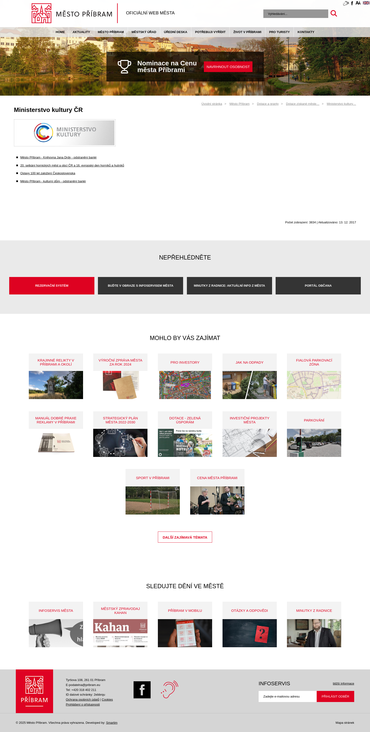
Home (60, 32)
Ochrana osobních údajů (82, 699)
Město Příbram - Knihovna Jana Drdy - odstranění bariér (58, 157)
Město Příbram (111, 32)
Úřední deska (175, 32)
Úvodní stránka (212, 104)
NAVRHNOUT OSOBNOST (228, 67)
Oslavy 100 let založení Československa (47, 173)
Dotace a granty (268, 104)
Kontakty (306, 32)
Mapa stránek (345, 722)
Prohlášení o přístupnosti (83, 704)
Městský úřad (144, 32)
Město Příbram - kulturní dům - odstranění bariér (53, 181)
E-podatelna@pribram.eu (83, 685)
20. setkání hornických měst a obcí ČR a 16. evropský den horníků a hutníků (72, 165)
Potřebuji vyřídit (210, 32)
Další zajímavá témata (185, 537)
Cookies (107, 699)
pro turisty (279, 32)
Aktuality (81, 32)
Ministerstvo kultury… (341, 104)
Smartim (111, 722)
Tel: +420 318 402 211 (81, 690)
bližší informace (343, 683)
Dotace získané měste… (303, 104)
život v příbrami (247, 32)
